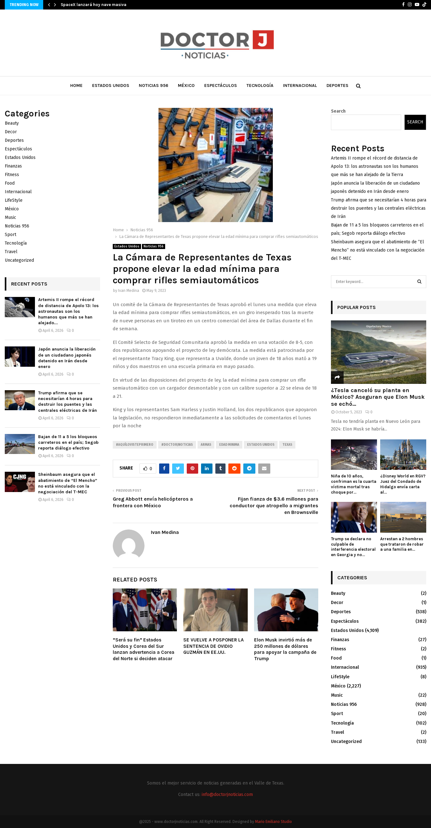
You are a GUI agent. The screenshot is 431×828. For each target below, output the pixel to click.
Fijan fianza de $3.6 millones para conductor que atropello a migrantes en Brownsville (274, 506)
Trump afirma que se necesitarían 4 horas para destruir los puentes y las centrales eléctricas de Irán (67, 401)
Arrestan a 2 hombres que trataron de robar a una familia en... (402, 544)
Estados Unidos (110, 85)
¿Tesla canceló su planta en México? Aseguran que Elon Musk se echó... (378, 397)
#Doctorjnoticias (177, 445)
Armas (206, 445)
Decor (11, 132)
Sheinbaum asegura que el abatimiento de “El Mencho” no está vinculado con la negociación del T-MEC (67, 483)
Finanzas (13, 166)
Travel (11, 251)
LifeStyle (14, 200)
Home (76, 85)
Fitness (12, 174)
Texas (287, 445)
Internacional (300, 85)
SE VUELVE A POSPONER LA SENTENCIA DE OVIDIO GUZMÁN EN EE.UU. (213, 646)
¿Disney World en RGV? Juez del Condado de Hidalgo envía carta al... (403, 484)
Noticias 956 (153, 85)
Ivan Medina (128, 290)
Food (10, 183)
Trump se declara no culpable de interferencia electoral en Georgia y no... (353, 546)
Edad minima (229, 445)
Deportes (337, 85)
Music (10, 217)
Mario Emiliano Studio (273, 821)
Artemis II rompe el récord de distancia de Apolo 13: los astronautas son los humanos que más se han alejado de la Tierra (374, 166)
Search (338, 111)
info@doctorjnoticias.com (227, 794)
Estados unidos (260, 445)
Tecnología (259, 85)
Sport (10, 234)
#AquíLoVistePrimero (134, 445)
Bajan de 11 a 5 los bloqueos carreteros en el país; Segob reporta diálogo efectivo (68, 442)
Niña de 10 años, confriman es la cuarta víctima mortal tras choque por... (353, 484)
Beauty (12, 123)
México (186, 85)
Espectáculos (220, 85)
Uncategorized (19, 260)
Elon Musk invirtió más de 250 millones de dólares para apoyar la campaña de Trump (285, 649)
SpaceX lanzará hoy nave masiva (93, 4)
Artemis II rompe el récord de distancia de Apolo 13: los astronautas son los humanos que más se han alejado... (68, 311)
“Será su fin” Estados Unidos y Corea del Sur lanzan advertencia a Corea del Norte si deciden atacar (143, 649)
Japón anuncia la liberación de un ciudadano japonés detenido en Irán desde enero (67, 357)
